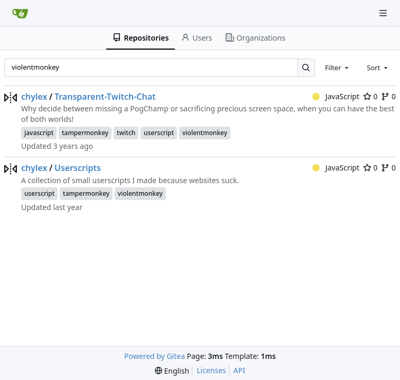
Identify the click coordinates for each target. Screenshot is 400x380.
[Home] (20, 13)
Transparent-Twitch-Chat (105, 96)
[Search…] (306, 68)
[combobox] (338, 68)
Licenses (211, 370)
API (239, 370)
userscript (159, 132)
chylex (34, 96)
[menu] (172, 371)
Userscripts (77, 168)
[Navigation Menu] (384, 13)
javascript (38, 132)
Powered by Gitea (154, 356)
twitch (126, 132)
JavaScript (335, 96)
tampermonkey (85, 132)
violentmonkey (204, 132)
